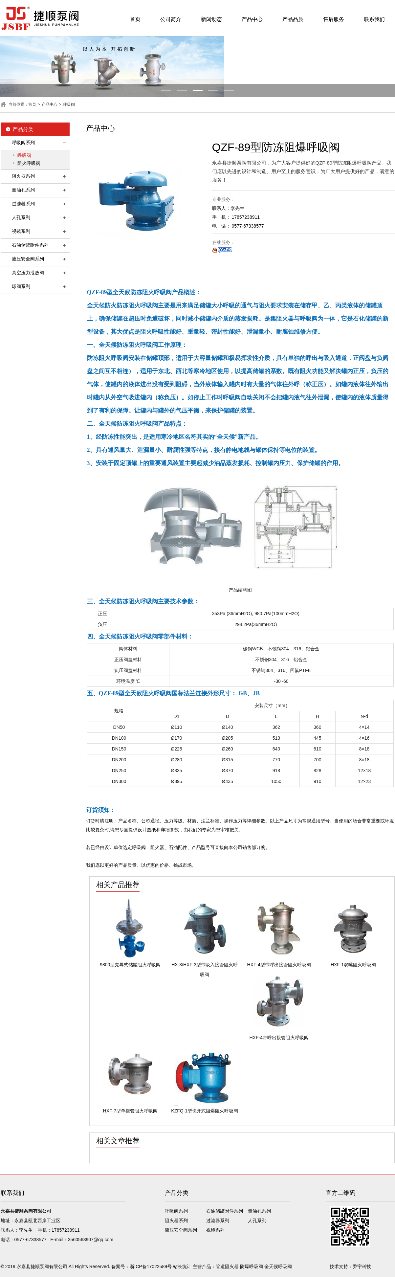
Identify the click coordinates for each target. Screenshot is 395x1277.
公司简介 (170, 19)
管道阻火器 (227, 1266)
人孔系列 (21, 217)
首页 (135, 19)
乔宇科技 (362, 1266)
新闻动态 (211, 19)
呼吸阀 (69, 104)
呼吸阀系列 (23, 142)
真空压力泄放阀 (28, 272)
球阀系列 (21, 286)
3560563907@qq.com (90, 1239)
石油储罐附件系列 (30, 245)
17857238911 (66, 1230)
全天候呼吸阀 (278, 1266)
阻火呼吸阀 (28, 163)
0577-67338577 (30, 1239)
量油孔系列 (23, 189)
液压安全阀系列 (28, 258)
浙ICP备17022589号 (151, 1266)
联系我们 (374, 19)
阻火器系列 (23, 176)
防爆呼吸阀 (251, 1266)
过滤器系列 (23, 203)
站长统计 (182, 1266)
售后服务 (333, 19)
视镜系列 (21, 231)
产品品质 (292, 19)
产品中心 (252, 19)
